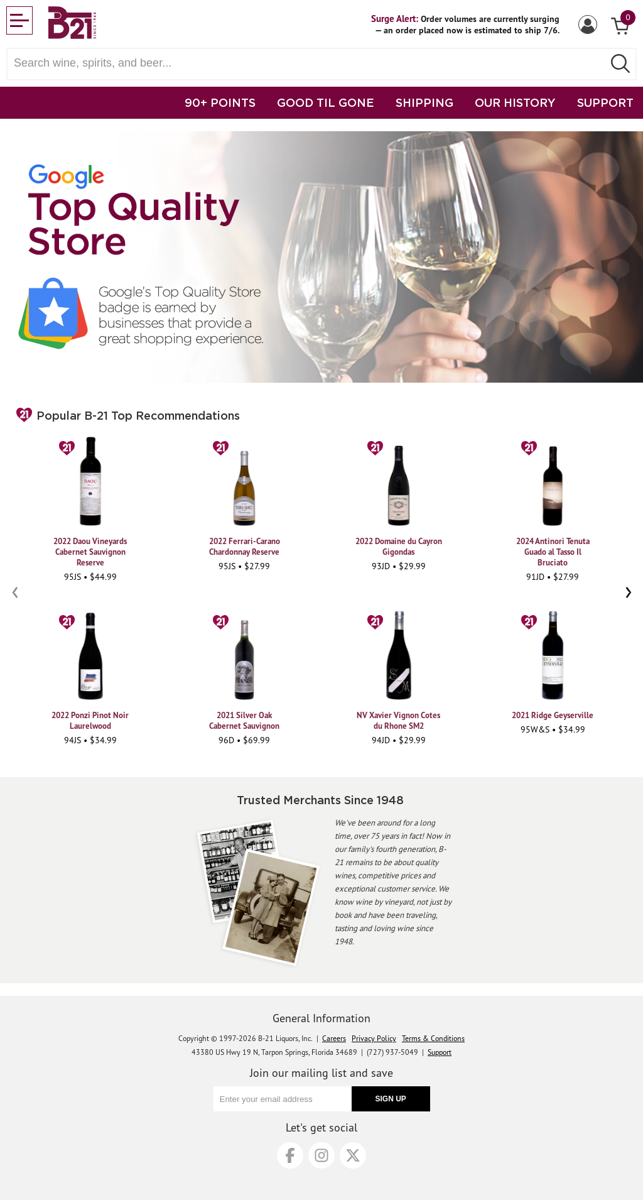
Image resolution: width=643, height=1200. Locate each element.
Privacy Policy (374, 1038)
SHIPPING (424, 102)
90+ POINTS (220, 102)
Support (439, 1052)
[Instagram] (321, 1155)
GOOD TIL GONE (325, 102)
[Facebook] (290, 1155)
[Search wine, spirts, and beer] (309, 63)
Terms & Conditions (433, 1038)
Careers (334, 1038)
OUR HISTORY (515, 102)
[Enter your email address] (282, 1098)
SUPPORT (605, 102)
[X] (353, 1155)
